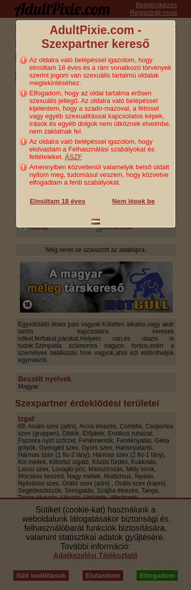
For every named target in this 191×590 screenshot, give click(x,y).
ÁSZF (73, 157)
